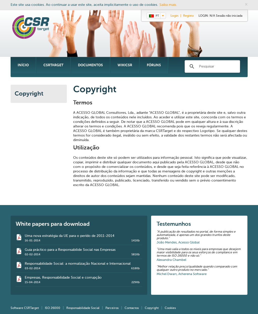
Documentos (90, 65)
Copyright (29, 94)
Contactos (132, 308)
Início (23, 65)
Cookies (170, 308)
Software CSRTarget (25, 308)
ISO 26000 (52, 308)
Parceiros (112, 308)
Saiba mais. (168, 5)
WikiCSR (125, 65)
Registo (188, 15)
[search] (212, 67)
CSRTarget (53, 65)
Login (174, 15)
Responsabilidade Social (82, 308)
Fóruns (154, 65)
